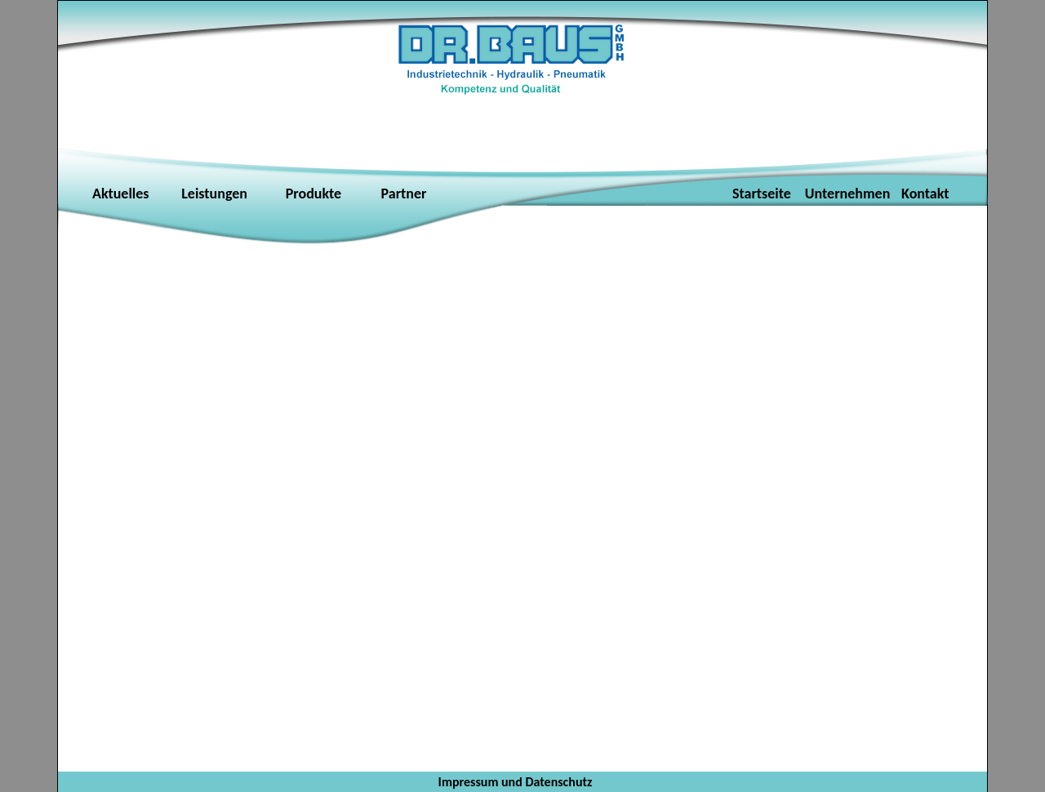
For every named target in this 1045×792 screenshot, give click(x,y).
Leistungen (209, 193)
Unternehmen (849, 193)
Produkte (313, 193)
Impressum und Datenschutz (515, 782)
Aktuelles (120, 193)
